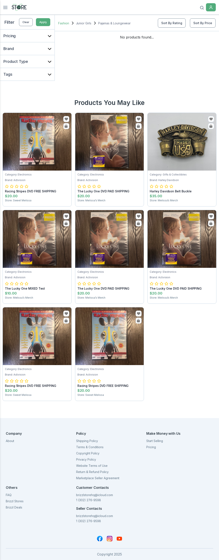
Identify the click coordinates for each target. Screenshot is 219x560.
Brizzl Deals (14, 507)
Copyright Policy (87, 453)
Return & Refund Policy (92, 472)
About (10, 441)
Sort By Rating (171, 23)
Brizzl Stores (15, 501)
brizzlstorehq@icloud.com (94, 495)
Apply (43, 22)
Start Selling (154, 441)
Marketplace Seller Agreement (97, 478)
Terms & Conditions (90, 447)
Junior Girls (83, 23)
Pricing (151, 447)
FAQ (9, 495)
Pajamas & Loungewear (114, 23)
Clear (25, 22)
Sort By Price (202, 23)
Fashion (63, 23)
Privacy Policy (86, 459)
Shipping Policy (87, 441)
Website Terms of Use (92, 465)
